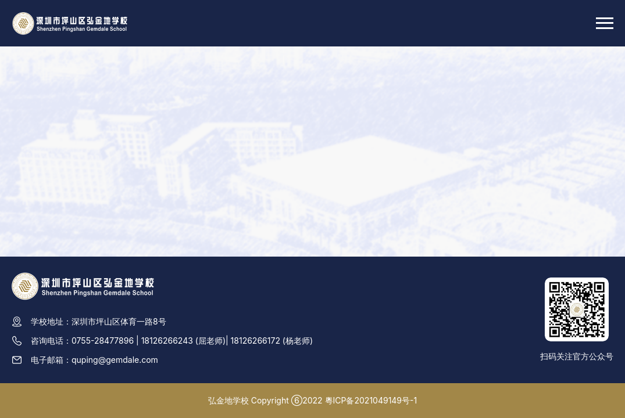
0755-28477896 (103, 340)
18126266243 (167, 340)
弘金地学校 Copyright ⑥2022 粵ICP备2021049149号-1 (312, 400)
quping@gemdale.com (115, 360)
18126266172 (255, 340)
